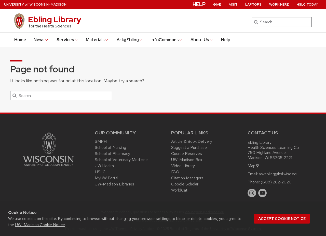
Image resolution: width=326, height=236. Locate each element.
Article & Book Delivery (191, 141)
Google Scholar (184, 184)
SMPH (101, 141)
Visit (233, 4)
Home (20, 39)
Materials (97, 39)
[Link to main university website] (48, 166)
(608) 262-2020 (276, 182)
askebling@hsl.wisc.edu (278, 174)
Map (254, 165)
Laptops (253, 4)
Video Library (183, 165)
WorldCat (179, 190)
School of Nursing (110, 147)
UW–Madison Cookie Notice (40, 224)
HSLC (100, 172)
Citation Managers (187, 178)
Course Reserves (186, 153)
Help (225, 39)
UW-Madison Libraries (114, 184)
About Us (202, 39)
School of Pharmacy (112, 153)
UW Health (104, 165)
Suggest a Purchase (189, 147)
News (41, 39)
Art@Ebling (130, 39)
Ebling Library (54, 19)
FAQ (175, 172)
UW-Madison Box (186, 159)
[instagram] (252, 193)
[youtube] (262, 193)
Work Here (279, 4)
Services (67, 39)
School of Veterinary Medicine (121, 159)
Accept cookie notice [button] (282, 218)
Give (217, 4)
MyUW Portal (106, 178)
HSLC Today (307, 4)
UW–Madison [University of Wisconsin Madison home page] (35, 4)
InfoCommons (167, 39)
